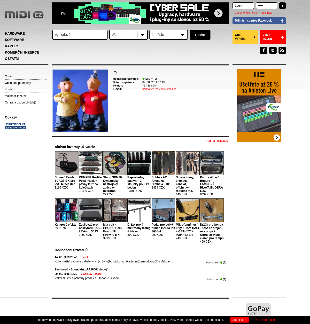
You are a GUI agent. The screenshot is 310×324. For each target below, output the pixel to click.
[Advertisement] (26, 205)
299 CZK (112, 186)
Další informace (265, 320)
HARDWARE (15, 33)
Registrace (266, 12)
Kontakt (10, 89)
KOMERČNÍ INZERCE (22, 52)
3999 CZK (112, 231)
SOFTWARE (14, 40)
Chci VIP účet (240, 36)
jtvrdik (85, 257)
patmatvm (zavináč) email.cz (159, 88)
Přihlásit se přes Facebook (253, 20)
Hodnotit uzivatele (217, 140)
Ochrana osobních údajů (21, 102)
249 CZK (188, 231)
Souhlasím (239, 320)
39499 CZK (90, 184)
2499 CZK (161, 182)
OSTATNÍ (12, 59)
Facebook (263, 50)
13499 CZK (138, 184)
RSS (282, 50)
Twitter (273, 50)
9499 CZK (211, 186)
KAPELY (11, 46)
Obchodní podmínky (18, 83)
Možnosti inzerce (16, 96)
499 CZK (212, 233)
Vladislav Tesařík (91, 273)
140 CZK (185, 186)
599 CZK (65, 226)
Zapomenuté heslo (246, 12)
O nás (9, 76)
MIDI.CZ (24, 14)
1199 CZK (65, 182)
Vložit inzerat (267, 36)
